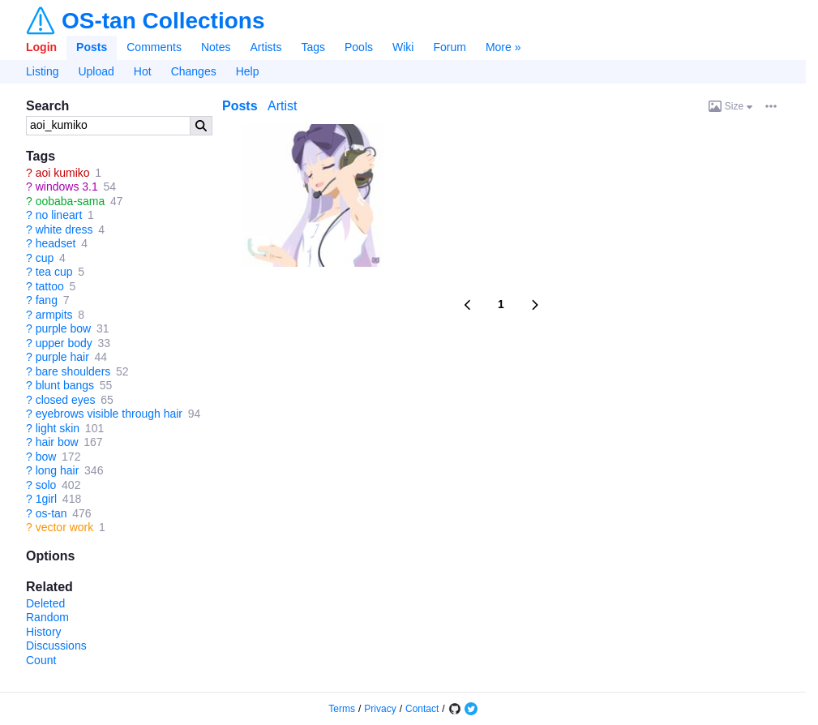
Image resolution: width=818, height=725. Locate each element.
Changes (193, 71)
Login (41, 47)
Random (47, 617)
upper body (64, 343)
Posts (91, 47)
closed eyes (66, 399)
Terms (341, 709)
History (44, 631)
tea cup (54, 271)
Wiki (402, 47)
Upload (95, 71)
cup (45, 257)
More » (503, 47)
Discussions (56, 645)
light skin (57, 428)
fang (47, 300)
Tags (313, 47)
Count (41, 660)
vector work (65, 527)
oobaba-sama (70, 201)
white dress (64, 229)
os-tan (51, 513)
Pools (359, 47)
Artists (266, 47)
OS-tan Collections (163, 21)
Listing (42, 71)
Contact (422, 709)
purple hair (62, 356)
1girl (46, 498)
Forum (449, 47)
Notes (216, 47)
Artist (282, 106)
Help (247, 71)
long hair (57, 470)
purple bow (64, 328)
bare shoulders (73, 371)
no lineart (59, 214)
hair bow (57, 441)
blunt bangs (65, 385)
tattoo (50, 286)
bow (46, 456)
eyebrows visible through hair (109, 413)
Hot (143, 71)
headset (56, 243)
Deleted (45, 603)
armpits (54, 314)
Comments (154, 47)
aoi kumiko (63, 172)
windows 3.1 (67, 186)
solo (46, 484)
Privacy (380, 709)
